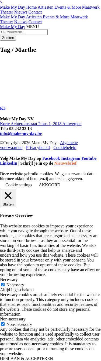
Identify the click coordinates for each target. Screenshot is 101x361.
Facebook (51, 158)
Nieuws (20, 12)
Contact (35, 12)
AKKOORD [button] (49, 185)
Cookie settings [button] (18, 185)
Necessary (15, 285)
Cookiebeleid (64, 147)
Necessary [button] (9, 279)
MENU (32, 26)
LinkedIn (8, 163)
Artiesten (46, 7)
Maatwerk (91, 7)
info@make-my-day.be (21, 133)
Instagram (70, 158)
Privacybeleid (38, 147)
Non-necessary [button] (13, 319)
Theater (6, 12)
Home (31, 7)
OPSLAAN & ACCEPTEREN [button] (26, 358)
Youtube (88, 158)
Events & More (67, 7)
